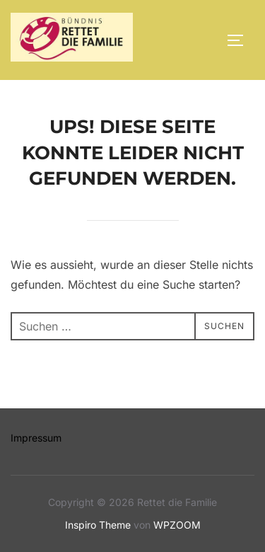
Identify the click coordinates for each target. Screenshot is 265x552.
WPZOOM (177, 525)
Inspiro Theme (98, 525)
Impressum (36, 438)
